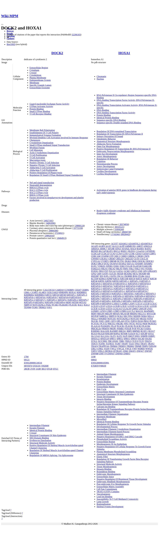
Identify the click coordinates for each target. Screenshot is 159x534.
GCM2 (127, 271)
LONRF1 (95, 311)
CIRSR (139, 256)
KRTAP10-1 (29, 297)
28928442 (125, 234)
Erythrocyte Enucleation (40, 440)
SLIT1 (113, 336)
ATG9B (111, 248)
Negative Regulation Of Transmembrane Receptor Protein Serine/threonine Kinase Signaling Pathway (122, 402)
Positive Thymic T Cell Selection (44, 162)
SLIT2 (119, 336)
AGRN (102, 246)
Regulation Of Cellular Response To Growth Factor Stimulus (124, 424)
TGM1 (35, 307)
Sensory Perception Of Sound (110, 136)
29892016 (49, 235)
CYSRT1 (34, 292)
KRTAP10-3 (41, 297)
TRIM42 (114, 346)
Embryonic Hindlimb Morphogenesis (113, 481)
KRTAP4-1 (96, 296)
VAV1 (49, 307)
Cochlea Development (106, 171)
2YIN (32, 369)
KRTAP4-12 (118, 296)
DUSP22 (122, 263)
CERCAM (95, 256)
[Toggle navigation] (2, 24)
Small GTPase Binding (40, 111)
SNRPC (151, 336)
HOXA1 (124, 53)
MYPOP (95, 316)
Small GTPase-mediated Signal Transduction (50, 145)
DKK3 (135, 261)
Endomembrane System (40, 80)
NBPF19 (28, 305)
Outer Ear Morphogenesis (108, 146)
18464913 (61, 238)
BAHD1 (140, 248)
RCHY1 (144, 331)
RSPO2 (116, 333)
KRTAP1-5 (145, 281)
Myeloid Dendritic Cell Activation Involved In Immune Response (59, 137)
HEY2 (135, 273)
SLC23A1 (105, 336)
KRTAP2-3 (96, 293)
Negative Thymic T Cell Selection (45, 165)
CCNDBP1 (69, 290)
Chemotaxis (35, 140)
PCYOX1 (95, 323)
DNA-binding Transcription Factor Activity (116, 112)
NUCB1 (94, 321)
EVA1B (128, 266)
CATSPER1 (150, 251)
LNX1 (149, 308)
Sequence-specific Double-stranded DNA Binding (119, 122)
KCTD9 (94, 278)
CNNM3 (95, 258)
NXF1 (101, 321)
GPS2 (93, 273)
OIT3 (113, 321)
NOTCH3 (134, 318)
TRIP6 (145, 346)
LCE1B (146, 303)
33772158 (77, 228)
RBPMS (136, 331)
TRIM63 (130, 346)
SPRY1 (112, 338)
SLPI (125, 336)
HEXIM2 (128, 273)
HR (148, 273)
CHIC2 (117, 256)
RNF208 (109, 333)
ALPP (122, 246)
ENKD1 (101, 266)
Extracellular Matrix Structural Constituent (116, 391)
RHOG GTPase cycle (39, 195)
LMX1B (142, 308)
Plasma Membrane (38, 77)
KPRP (110, 278)
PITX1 (132, 323)
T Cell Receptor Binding (40, 114)
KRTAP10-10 (109, 283)
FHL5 (137, 268)
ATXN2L (126, 248)
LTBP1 (109, 311)
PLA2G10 (95, 326)
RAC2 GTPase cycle (39, 192)
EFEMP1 (139, 263)
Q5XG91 (37, 366)
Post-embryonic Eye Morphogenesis (113, 484)
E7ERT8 (95, 366)
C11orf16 (140, 251)
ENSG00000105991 (100, 363)
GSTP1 (105, 273)
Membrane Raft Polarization (42, 130)
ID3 (101, 276)
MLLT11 (142, 313)
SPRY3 (127, 338)
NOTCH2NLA (39, 305)
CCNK (131, 253)
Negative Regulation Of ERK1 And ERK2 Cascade (119, 436)
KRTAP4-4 (140, 296)
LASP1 (131, 303)
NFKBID (102, 318)
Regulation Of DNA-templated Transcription (117, 131)
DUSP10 (114, 263)
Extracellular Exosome (40, 87)
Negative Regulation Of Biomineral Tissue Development (122, 479)
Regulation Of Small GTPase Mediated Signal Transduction (56, 175)
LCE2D (131, 306)
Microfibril (101, 419)
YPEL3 (100, 351)
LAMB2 (124, 303)
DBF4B (113, 261)
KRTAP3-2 (140, 293)
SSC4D (141, 338)
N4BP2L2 (103, 316)
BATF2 (148, 248)
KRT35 (139, 278)
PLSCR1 (73, 305)
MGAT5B (124, 313)
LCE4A (101, 308)
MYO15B (151, 313)
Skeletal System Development (110, 506)
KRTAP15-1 (119, 291)
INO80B (128, 276)
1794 (26, 356)
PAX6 (140, 321)
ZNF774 (103, 353)
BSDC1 (124, 251)
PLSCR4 (146, 326)
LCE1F (102, 306)
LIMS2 (135, 308)
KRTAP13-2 (142, 288)
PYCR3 (140, 328)
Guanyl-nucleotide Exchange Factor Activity (49, 104)
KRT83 (115, 281)
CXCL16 (144, 258)
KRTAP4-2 (73, 300)
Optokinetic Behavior (106, 139)
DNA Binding (103, 110)
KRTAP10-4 (145, 283)
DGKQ (128, 261)
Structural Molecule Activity (42, 443)
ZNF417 (140, 351)
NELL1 (150, 316)
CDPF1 (152, 253)
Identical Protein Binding (108, 117)
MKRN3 (134, 313)
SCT (138, 333)
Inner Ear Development (107, 154)
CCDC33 (105, 253)
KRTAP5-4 (139, 298)
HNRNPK (63, 292)
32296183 (76, 34)
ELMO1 (42, 292)
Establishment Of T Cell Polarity (44, 132)
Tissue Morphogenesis (107, 466)
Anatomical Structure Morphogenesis (113, 141)
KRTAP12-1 (96, 288)
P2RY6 (134, 321)
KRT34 (55, 295)
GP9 (145, 271)
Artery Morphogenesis (107, 156)
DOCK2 (57, 53)
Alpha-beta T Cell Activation (42, 167)
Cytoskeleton (35, 75)
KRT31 (48, 295)
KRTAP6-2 (117, 301)
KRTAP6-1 (107, 301)
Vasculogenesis (103, 494)
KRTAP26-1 (129, 293)
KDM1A (103, 278)
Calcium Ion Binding (106, 406)
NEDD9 (136, 316)
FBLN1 (104, 268)
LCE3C (145, 306)
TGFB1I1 (110, 343)
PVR (134, 328)
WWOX (149, 348)
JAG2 (147, 276)
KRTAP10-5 (96, 286)
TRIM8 (138, 346)
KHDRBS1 (82, 292)
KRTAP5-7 (84, 300)
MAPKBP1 (149, 311)
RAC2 (87, 305)
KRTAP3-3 (63, 300)
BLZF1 (109, 251)
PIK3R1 (119, 323)
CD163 (138, 253)
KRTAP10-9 (75, 297)
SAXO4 (131, 333)
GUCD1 (113, 273)
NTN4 (150, 318)
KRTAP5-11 (107, 298)
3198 (93, 356)
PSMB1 (120, 328)
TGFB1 (101, 343)
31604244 (118, 229)
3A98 (38, 369)
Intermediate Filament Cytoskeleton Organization (119, 429)
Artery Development (106, 166)
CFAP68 (105, 256)
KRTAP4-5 (151, 296)
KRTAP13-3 (96, 291)
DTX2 (106, 263)
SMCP (131, 336)
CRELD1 (120, 258)
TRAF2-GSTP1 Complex (108, 491)
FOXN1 (94, 271)
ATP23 (118, 248)
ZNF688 (95, 353)
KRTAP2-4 (107, 293)
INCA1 (120, 276)
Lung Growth (103, 501)
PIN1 (126, 323)
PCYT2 (103, 323)
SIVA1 (151, 333)
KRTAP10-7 (52, 297)
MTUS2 (82, 302)
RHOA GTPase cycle (39, 187)
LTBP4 (123, 311)
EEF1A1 (131, 263)
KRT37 (146, 278)
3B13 (43, 369)
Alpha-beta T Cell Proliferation (43, 170)
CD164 (145, 253)
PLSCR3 (138, 326)
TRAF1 (143, 343)
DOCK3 (149, 261)
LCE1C (153, 303)
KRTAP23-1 (117, 293)
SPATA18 (104, 338)
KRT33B (124, 278)
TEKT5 (94, 343)
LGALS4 (127, 308)
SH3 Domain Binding (39, 438)
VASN (107, 348)
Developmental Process (107, 426)
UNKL (100, 348)
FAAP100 (137, 266)
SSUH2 (148, 338)
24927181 (48, 220)
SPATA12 (95, 338)
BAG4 (133, 248)
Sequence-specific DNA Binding (111, 120)
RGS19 (94, 333)
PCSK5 (55, 305)
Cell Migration (36, 150)
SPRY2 (120, 338)
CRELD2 (129, 258)
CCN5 (125, 253)
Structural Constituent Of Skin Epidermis (48, 435)
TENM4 (27, 307)
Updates (10, 38)
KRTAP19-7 (142, 291)
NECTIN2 (128, 316)
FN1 (143, 268)
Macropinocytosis (38, 160)
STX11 (94, 341)
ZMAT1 (132, 351)
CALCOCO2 (49, 290)
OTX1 (127, 321)
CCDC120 (95, 253)
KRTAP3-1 (52, 300)
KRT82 (108, 281)
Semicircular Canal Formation (110, 169)
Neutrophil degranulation (41, 185)
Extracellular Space (105, 476)
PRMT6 (105, 328)
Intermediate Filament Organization (112, 414)
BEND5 (94, 251)
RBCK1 (122, 331)
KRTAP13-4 (108, 291)
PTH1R (127, 328)
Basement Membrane (106, 416)
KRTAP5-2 (118, 298)
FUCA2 (112, 271)
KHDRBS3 (40, 295)
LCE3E (94, 308)
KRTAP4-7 (96, 298)
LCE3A (138, 306)
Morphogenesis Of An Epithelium (112, 444)
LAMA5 (116, 303)
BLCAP (102, 251)
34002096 (50, 223)
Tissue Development (106, 396)
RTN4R (124, 333)
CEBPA (85, 290)
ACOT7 (114, 244)
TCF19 (135, 341)
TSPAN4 (152, 346)
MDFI (68, 302)
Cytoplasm (34, 70)
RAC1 (80, 305)
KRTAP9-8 (107, 303)
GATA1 (119, 271)
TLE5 (131, 343)
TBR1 (121, 341)
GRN (99, 273)
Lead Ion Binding (104, 496)
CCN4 (119, 253)
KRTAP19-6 (131, 291)
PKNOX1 (152, 323)
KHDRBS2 (29, 295)
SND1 (137, 336)
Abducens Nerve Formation (109, 144)
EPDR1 (109, 266)
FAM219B (147, 266)
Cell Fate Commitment (107, 489)
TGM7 (118, 343)
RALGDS (104, 331)
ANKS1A (147, 246)
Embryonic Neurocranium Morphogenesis (115, 151)
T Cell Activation (37, 157)
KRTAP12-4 (131, 288)
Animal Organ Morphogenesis (110, 434)
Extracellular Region (39, 67)
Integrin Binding (104, 399)
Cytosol (33, 72)
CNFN (146, 256)
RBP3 (129, 331)
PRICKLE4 (96, 328)
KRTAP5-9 (29, 302)
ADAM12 (123, 244)
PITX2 (139, 323)
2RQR (27, 369)
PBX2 (146, 321)
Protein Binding (37, 109)
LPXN (103, 311)
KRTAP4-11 (107, 296)
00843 (94, 360)
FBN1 (125, 268)
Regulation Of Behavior (107, 159)
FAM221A (95, 268)
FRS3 (101, 271)
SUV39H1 (102, 341)
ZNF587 (148, 351)
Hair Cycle (101, 389)
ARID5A (95, 248)
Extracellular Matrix (106, 386)
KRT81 (101, 281)
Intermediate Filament (39, 425)
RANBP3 (114, 331)
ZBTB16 (109, 351)
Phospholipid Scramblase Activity (112, 439)
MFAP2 (116, 313)
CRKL (27, 292)
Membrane (34, 82)
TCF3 (141, 341)
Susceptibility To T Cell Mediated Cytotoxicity (117, 499)
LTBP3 (116, 311)
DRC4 (100, 263)
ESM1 (116, 266)
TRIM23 (42, 307)
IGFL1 (107, 276)
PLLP (113, 326)
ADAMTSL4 (146, 244)
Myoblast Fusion (37, 147)
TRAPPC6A (103, 346)
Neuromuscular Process (107, 164)
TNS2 (137, 343)
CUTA (136, 258)
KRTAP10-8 (64, 297)
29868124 (79, 225)
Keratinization (103, 379)
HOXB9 (142, 273)
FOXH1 (148, 268)
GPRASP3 (152, 271)
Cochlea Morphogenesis (107, 174)
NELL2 (94, 318)
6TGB (49, 369)
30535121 (119, 227)
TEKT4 (148, 341)
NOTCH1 (111, 318)
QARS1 (147, 328)
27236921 (59, 233)
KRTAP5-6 (149, 298)
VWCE (128, 348)
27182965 (115, 234)
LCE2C (123, 306)
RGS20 (101, 333)
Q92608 (44, 366)
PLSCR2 (129, 326)
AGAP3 (94, 246)
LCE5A (109, 308)
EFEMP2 (148, 263)
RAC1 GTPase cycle (39, 190)
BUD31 (131, 251)
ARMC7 (103, 248)
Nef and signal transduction (42, 182)
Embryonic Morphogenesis (109, 474)
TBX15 (128, 341)
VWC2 (113, 348)
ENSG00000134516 (33, 363)
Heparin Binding (104, 469)
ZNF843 (119, 353)
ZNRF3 (126, 353)
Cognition (101, 161)
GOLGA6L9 (52, 292)
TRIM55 (122, 346)
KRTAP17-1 (41, 300)
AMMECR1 (130, 246)
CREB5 (111, 258)
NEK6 (144, 316)
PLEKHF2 (64, 305)
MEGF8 (108, 313)
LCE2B (116, 306)
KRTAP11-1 (142, 286)
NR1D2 (143, 318)
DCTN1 (120, 261)
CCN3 (112, 253)
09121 (27, 360)
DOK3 (94, 263)
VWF (134, 348)
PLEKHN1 (106, 326)
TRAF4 (94, 346)
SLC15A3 (95, 336)
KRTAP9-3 (50, 302)
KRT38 (153, 278)
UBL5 (94, 348)
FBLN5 (119, 268)
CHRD (124, 256)
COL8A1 (103, 258)
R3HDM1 (95, 331)
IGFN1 (113, 276)
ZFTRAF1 (118, 351)
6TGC (55, 369)
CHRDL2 (131, 256)
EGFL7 (94, 266)
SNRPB (144, 336)
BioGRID (11, 44)
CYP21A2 (95, 261)
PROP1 (113, 328)
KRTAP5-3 (128, 298)
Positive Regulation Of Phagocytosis (46, 172)
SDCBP (143, 333)
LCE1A (138, 303)
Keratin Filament (37, 428)
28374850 (123, 224)
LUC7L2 (131, 311)
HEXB (120, 273)
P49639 (102, 366)
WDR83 (141, 348)
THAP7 (124, 343)
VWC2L (120, 348)
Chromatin (101, 76)
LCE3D (153, 306)
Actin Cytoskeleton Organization (44, 152)
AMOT (139, 246)
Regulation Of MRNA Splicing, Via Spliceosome (51, 455)
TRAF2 (151, 343)
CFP (111, 256)
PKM (144, 323)
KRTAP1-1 (72, 295)
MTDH (75, 302)
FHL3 (131, 268)
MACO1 (139, 311)
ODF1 (108, 321)
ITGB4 (141, 276)
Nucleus (100, 79)
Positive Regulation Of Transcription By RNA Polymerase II (124, 149)
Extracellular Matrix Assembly (110, 486)
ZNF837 (111, 353)
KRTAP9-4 (60, 302)
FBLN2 (111, 268)
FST (106, 271)
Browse (10, 31)
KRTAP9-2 (39, 302)
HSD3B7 (95, 276)
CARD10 (59, 290)
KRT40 (63, 295)
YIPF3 (94, 351)
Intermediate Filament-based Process (113, 431)
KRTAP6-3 (127, 301)
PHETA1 (112, 323)
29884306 (53, 230)
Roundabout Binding (106, 471)
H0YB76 (28, 366)
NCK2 (120, 316)
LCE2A (109, 306)
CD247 (78, 290)
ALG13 (115, 246)
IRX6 (134, 276)
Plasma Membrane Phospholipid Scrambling (116, 451)
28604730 (126, 232)
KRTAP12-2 (108, 288)
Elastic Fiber (102, 456)
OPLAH (120, 321)
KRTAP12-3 (29, 300)
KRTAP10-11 (121, 283)
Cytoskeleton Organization (41, 142)
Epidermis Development (107, 384)
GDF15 (133, 271)
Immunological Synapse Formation (45, 135)
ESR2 (122, 266)
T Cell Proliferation (38, 155)
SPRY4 (134, 338)
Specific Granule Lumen (40, 85)
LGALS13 (117, 308)
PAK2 (48, 305)
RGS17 (151, 331)
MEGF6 (100, 313)
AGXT (108, 246)
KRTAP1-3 (82, 295)
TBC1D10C (113, 341)
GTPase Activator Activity (41, 106)
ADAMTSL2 (134, 244)
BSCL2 (116, 251)
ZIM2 (125, 351)
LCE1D (94, 306)
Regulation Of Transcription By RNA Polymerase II (120, 134)
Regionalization (104, 504)
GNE (140, 271)
